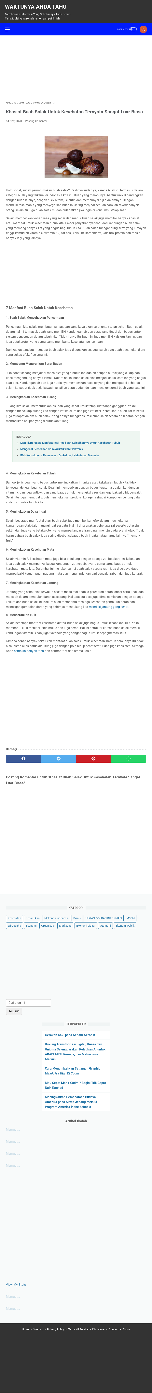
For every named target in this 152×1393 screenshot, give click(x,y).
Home (25, 1329)
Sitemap (38, 1329)
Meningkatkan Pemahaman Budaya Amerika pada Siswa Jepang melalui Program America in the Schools (71, 1101)
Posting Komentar (36, 118)
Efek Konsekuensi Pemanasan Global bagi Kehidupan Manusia (59, 453)
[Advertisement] (76, 65)
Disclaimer (98, 1329)
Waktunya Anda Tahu (36, 4)
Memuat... (13, 1129)
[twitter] (58, 756)
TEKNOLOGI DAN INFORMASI (103, 917)
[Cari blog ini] (28, 1002)
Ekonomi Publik (125, 925)
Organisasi (47, 925)
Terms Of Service (78, 1329)
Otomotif (105, 925)
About (126, 1329)
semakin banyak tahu (29, 649)
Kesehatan (14, 917)
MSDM (131, 917)
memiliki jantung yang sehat (108, 604)
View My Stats (16, 1284)
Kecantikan (33, 917)
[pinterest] (93, 756)
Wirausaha (14, 925)
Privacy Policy (55, 1329)
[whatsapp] (128, 756)
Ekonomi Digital (85, 925)
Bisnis (77, 917)
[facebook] (23, 756)
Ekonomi (31, 925)
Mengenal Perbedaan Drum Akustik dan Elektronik (51, 446)
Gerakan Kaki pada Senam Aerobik (70, 1034)
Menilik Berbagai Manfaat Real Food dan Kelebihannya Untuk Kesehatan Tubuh (70, 440)
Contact (114, 1329)
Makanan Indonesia (56, 917)
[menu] (8, 26)
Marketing (65, 925)
